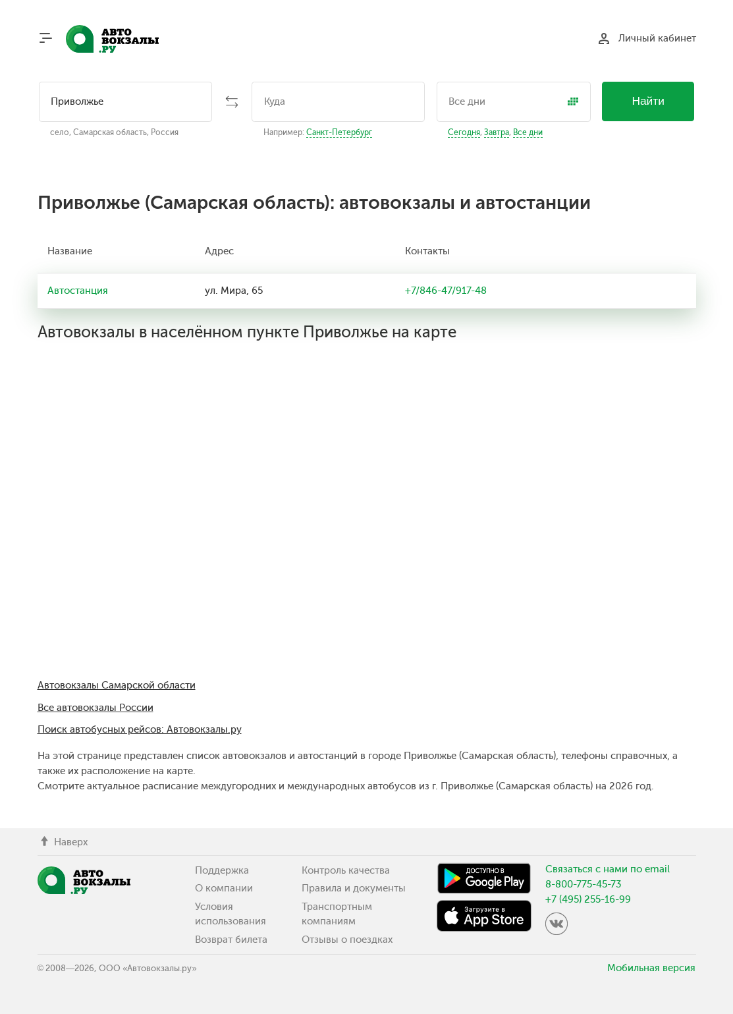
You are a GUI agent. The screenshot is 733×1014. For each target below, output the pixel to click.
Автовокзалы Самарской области (117, 685)
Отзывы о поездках (347, 939)
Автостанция (77, 290)
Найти (648, 100)
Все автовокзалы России (95, 708)
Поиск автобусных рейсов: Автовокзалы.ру (140, 729)
